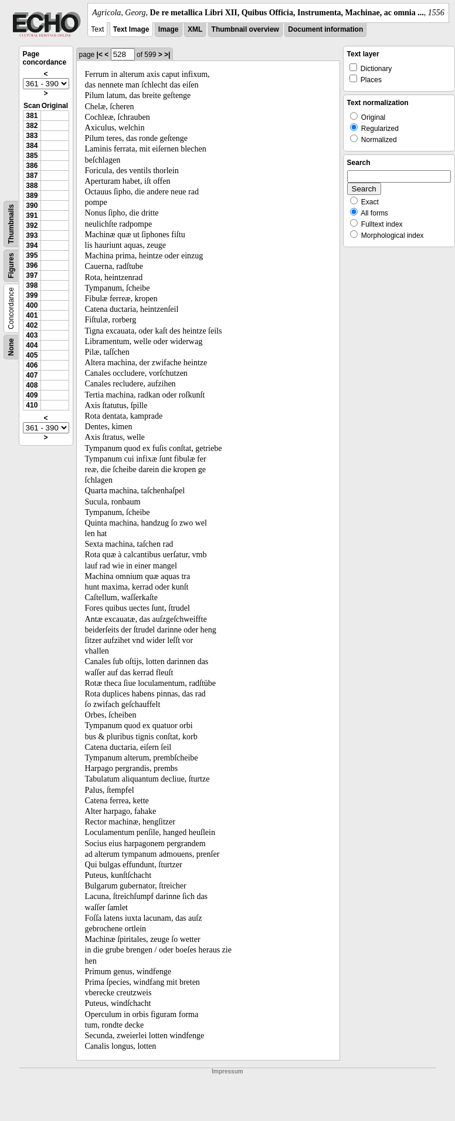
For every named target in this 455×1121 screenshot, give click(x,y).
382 (32, 126)
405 (32, 355)
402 (32, 325)
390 (32, 205)
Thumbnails (11, 224)
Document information (325, 29)
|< (100, 55)
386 (32, 165)
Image (168, 29)
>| (167, 55)
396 (32, 265)
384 (32, 146)
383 (32, 136)
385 (32, 156)
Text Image (131, 29)
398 (32, 285)
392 (32, 225)
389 (32, 195)
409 (32, 395)
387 (32, 175)
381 (32, 116)
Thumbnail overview (245, 29)
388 (32, 185)
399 (32, 295)
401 (32, 315)
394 (32, 245)
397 (32, 275)
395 (32, 255)
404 (32, 345)
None (11, 347)
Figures (11, 265)
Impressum (227, 1071)
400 (32, 305)
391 (32, 215)
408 (32, 385)
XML (195, 29)
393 (32, 235)
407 (32, 375)
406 (32, 365)
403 (32, 335)
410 (32, 405)
